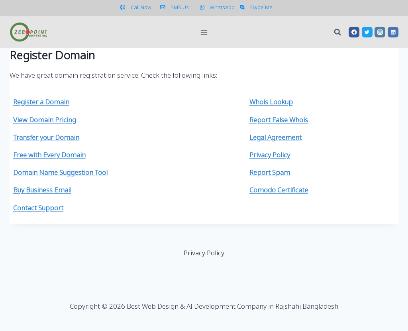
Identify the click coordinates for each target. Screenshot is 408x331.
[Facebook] (354, 32)
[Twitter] (367, 32)
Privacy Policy (204, 253)
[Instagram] (380, 32)
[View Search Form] (337, 32)
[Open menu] (204, 32)
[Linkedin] (393, 32)
